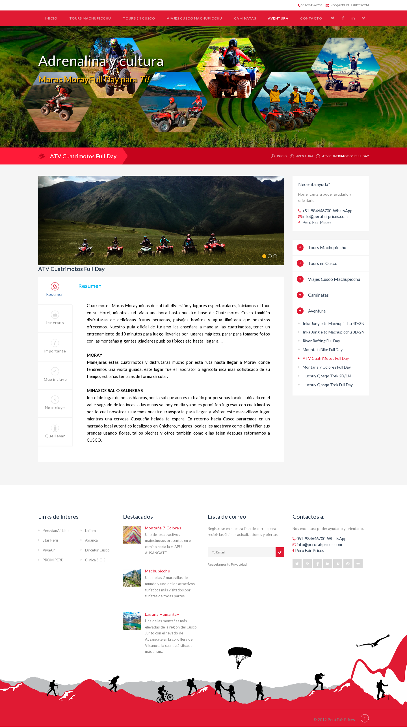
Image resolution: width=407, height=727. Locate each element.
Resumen (55, 289)
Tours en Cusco (139, 18)
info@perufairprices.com (347, 5)
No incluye (55, 402)
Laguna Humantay (162, 614)
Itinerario (55, 318)
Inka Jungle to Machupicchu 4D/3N (333, 323)
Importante (55, 346)
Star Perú (50, 540)
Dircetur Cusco (97, 550)
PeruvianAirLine (55, 530)
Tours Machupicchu (90, 18)
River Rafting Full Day (321, 340)
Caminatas (245, 18)
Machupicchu (157, 570)
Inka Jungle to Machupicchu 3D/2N (333, 332)
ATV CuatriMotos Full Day (326, 358)
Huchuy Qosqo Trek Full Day (328, 384)
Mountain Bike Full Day (323, 349)
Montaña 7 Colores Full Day (327, 367)
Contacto (311, 18)
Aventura (278, 18)
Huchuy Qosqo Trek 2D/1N (327, 375)
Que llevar (55, 431)
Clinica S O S (95, 560)
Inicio (51, 18)
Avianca (91, 540)
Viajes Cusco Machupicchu (194, 18)
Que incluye (55, 374)
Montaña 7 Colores (163, 527)
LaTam (90, 530)
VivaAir (49, 550)
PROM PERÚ (53, 560)
